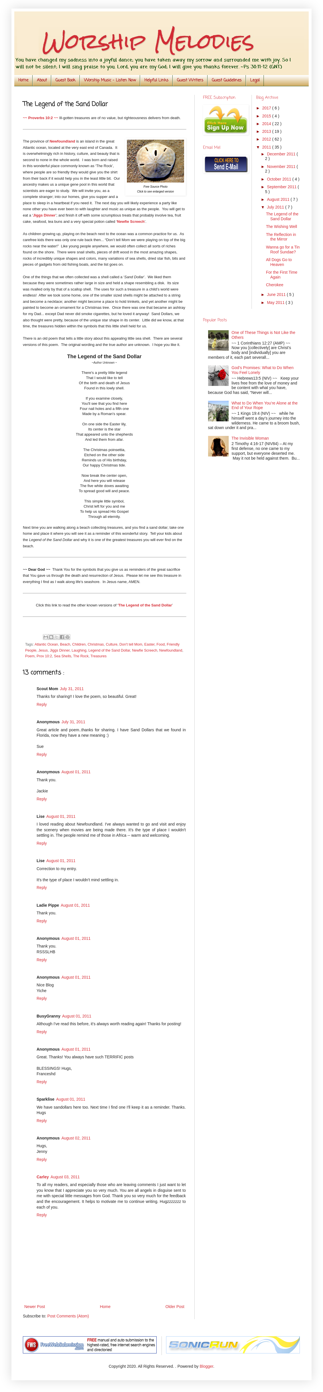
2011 (267, 147)
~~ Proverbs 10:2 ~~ (40, 118)
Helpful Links (156, 80)
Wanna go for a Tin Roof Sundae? (283, 249)
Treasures (99, 656)
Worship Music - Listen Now (110, 80)
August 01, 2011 (76, 772)
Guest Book (65, 80)
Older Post (175, 1306)
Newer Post (34, 1306)
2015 (267, 116)
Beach (65, 644)
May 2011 (276, 302)
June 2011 (277, 294)
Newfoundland (170, 650)
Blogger (206, 1366)
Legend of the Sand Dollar (109, 650)
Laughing (78, 650)
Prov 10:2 (44, 656)
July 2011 (276, 207)
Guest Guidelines (227, 80)
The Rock (81, 656)
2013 (267, 131)
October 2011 (279, 179)
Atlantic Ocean (46, 644)
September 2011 (282, 187)
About (42, 80)
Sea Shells (62, 656)
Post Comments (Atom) (68, 1316)
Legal (255, 80)
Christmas (95, 644)
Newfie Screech (131, 221)
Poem (30, 656)
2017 (267, 108)
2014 (267, 123)
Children (79, 644)
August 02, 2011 (76, 1138)
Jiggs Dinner (44, 215)
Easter (149, 644)
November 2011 (282, 166)
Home (23, 80)
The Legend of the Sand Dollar (282, 216)
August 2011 (279, 199)
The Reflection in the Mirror (281, 237)
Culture (111, 644)
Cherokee (274, 285)
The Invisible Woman (250, 438)
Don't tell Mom (130, 644)
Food (161, 644)
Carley (43, 1177)
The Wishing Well (281, 226)
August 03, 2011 (65, 1177)
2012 (267, 139)
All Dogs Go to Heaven (279, 262)
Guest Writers (190, 80)
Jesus (43, 650)
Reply (42, 704)
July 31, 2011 (71, 688)
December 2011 (282, 154)
